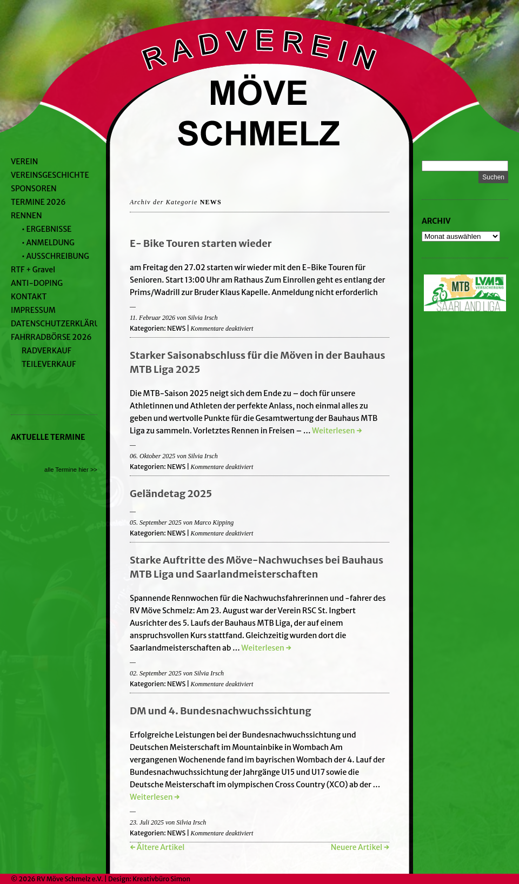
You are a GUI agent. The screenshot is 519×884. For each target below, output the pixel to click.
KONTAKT (28, 297)
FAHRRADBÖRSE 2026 (51, 337)
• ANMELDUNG (48, 242)
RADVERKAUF (46, 351)
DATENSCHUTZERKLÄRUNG (61, 324)
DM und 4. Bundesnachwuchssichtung (220, 711)
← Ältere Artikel (157, 847)
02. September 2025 (156, 673)
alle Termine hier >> (70, 469)
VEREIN (24, 161)
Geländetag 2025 (171, 493)
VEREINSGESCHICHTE (50, 175)
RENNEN (26, 215)
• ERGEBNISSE (46, 229)
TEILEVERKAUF (49, 364)
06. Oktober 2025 (152, 456)
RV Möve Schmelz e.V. (70, 879)
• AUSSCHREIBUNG (55, 256)
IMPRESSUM (33, 310)
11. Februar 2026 (152, 318)
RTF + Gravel (33, 269)
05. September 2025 (156, 522)
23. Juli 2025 (147, 822)
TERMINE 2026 (38, 202)
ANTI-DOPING (37, 283)
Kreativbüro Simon (161, 879)
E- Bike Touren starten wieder (201, 243)
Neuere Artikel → (360, 847)
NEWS (176, 328)
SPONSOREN (34, 188)
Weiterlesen (337, 431)
